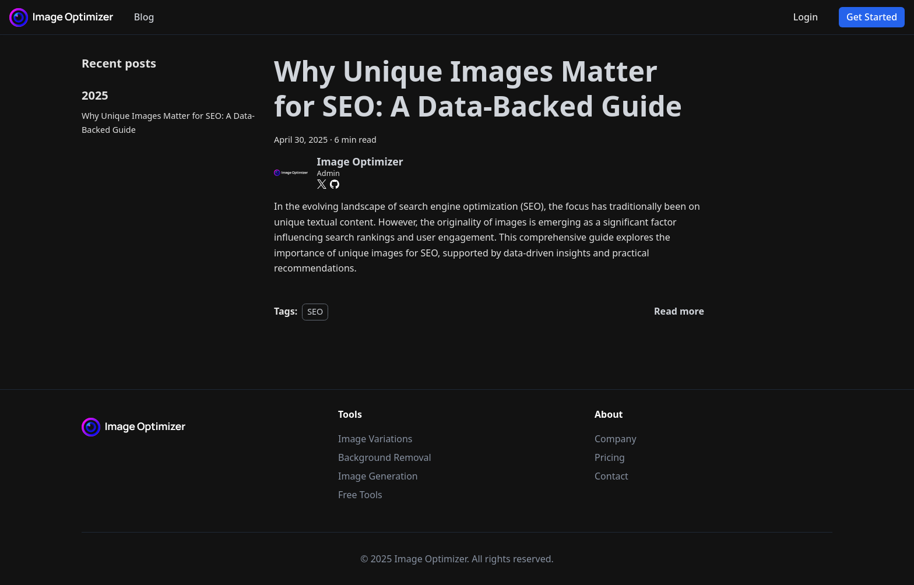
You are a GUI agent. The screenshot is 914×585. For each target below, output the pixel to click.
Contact (611, 476)
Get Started (871, 16)
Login (805, 16)
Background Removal (384, 457)
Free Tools (360, 494)
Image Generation (378, 476)
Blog (144, 16)
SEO (315, 311)
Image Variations (375, 438)
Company (616, 438)
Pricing (610, 457)
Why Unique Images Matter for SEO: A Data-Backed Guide (168, 122)
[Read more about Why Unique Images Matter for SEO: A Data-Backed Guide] (679, 311)
